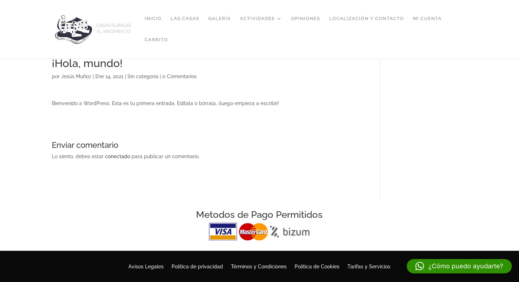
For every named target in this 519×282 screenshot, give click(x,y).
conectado (117, 156)
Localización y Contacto (366, 18)
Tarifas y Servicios (368, 266)
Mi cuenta (427, 18)
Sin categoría (142, 76)
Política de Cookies (317, 266)
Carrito (156, 39)
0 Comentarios (179, 76)
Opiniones (305, 18)
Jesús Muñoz (76, 76)
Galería (219, 18)
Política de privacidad (197, 266)
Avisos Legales (146, 266)
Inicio (153, 18)
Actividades (257, 18)
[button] (459, 266)
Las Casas (184, 18)
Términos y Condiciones (259, 266)
